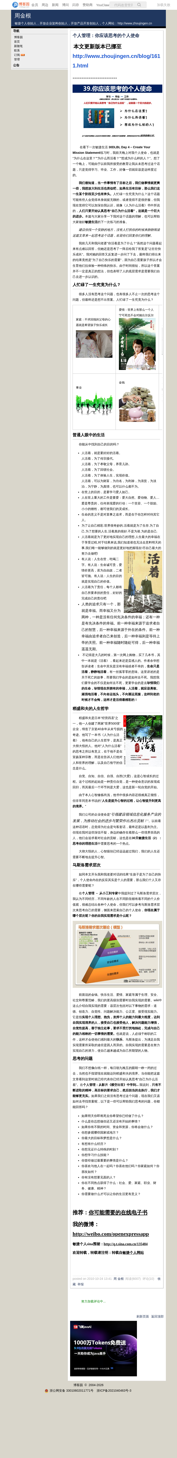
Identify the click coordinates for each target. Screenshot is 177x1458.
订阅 (17, 55)
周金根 (22, 16)
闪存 (75, 5)
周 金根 (119, 1278)
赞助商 (88, 5)
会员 (34, 5)
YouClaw (102, 5)
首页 (17, 41)
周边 (45, 5)
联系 (17, 50)
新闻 (55, 5)
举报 (80, 1284)
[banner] (18, 5)
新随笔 (18, 46)
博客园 (18, 37)
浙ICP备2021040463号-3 (114, 1390)
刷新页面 (142, 1316)
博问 (65, 5)
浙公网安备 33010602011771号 (69, 1390)
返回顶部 (157, 1316)
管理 (17, 59)
